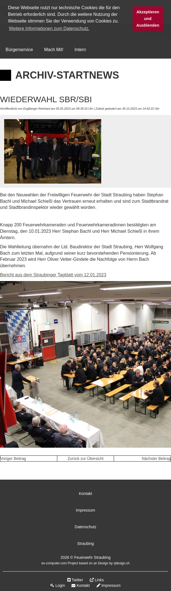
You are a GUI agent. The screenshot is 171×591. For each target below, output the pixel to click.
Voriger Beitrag (13, 458)
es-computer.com (54, 563)
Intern (80, 49)
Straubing (85, 543)
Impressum (85, 510)
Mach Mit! (53, 49)
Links (97, 580)
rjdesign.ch (122, 563)
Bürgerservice (19, 49)
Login (57, 585)
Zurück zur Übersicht (85, 458)
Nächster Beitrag (156, 458)
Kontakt (85, 493)
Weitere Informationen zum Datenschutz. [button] (49, 28)
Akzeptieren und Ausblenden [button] (147, 18)
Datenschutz (85, 527)
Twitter (75, 580)
